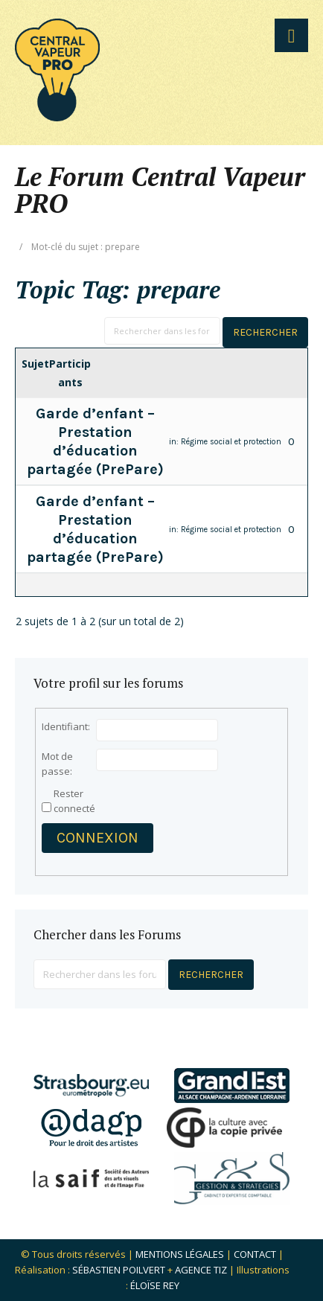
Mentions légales (179, 1254)
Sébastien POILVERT (118, 1269)
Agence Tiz (201, 1269)
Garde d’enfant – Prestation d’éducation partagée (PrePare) (95, 441)
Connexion (97, 837)
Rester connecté (74, 801)
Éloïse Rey (154, 1285)
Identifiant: (66, 726)
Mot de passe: (57, 763)
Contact (255, 1254)
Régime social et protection (231, 442)
